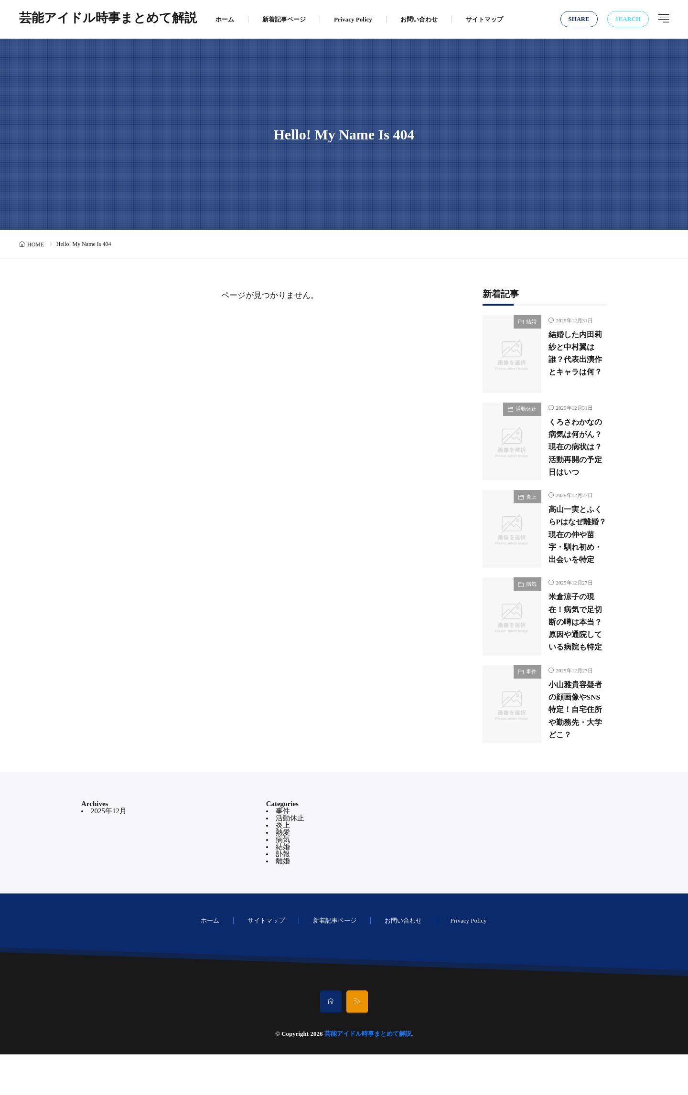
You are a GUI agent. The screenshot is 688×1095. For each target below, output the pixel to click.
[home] (331, 1042)
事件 (531, 702)
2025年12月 (109, 851)
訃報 (283, 894)
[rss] (357, 1042)
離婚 (283, 901)
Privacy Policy (353, 19)
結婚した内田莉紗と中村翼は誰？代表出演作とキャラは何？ (574, 359)
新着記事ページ (284, 19)
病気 (531, 604)
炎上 (531, 507)
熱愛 (283, 873)
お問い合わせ (419, 19)
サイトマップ (484, 19)
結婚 (531, 321)
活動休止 (526, 409)
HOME (35, 244)
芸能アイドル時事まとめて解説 (108, 19)
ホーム (224, 19)
